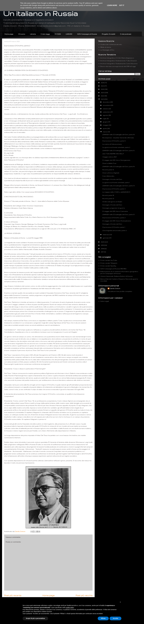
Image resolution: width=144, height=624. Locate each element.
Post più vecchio (84, 595)
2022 (103, 96)
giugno (105, 122)
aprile (105, 128)
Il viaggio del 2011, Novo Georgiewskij (116, 160)
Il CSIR (58, 34)
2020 (103, 242)
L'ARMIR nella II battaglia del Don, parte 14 (118, 166)
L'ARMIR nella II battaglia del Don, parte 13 (118, 185)
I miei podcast (125, 34)
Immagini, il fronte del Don (112, 179)
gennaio (106, 238)
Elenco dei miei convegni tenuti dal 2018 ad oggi (118, 66)
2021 (102, 99)
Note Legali (104, 301)
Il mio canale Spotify (108, 266)
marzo (105, 132)
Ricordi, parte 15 (108, 169)
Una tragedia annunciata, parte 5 (114, 230)
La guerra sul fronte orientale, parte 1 (116, 182)
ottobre (106, 108)
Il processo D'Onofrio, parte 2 (113, 217)
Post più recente (12, 595)
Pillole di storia (105, 47)
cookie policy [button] (70, 607)
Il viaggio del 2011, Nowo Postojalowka (116, 221)
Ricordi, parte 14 (108, 195)
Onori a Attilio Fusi (109, 163)
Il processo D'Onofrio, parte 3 (113, 189)
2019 (102, 245)
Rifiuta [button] (103, 618)
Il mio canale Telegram (108, 263)
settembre (107, 112)
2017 (102, 252)
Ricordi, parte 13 (108, 198)
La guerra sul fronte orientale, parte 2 (116, 147)
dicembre (106, 102)
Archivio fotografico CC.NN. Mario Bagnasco (117, 58)
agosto (106, 115)
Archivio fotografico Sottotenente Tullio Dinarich (118, 61)
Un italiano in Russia (40, 13)
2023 (103, 92)
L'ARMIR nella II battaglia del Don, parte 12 (118, 214)
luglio (105, 118)
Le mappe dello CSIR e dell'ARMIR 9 (116, 192)
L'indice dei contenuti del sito (111, 44)
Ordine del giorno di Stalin (112, 201)
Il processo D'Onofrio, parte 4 (113, 141)
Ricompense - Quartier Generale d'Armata (118, 137)
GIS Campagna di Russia (87, 34)
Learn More (112, 5)
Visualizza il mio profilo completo (120, 291)
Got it (121, 5)
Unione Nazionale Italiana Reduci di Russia (116, 276)
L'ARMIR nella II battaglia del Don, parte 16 (118, 134)
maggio (106, 125)
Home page (9, 34)
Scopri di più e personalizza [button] (35, 618)
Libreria (33, 34)
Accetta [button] (115, 618)
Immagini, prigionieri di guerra (113, 208)
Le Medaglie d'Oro (107, 50)
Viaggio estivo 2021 (109, 157)
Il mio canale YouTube (108, 260)
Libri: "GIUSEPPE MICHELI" (113, 153)
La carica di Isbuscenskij (112, 144)
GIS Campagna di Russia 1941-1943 (113, 269)
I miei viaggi (45, 34)
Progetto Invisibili (108, 34)
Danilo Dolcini (115, 288)
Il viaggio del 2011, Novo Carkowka (115, 211)
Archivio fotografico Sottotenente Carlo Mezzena (118, 63)
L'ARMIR (69, 34)
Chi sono (21, 34)
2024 (103, 89)
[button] (120, 602)
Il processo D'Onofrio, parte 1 (113, 227)
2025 (103, 86)
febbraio (106, 234)
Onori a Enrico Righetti (110, 173)
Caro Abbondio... (108, 176)
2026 (103, 82)
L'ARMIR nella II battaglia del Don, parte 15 (118, 150)
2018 (102, 248)
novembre (107, 105)
